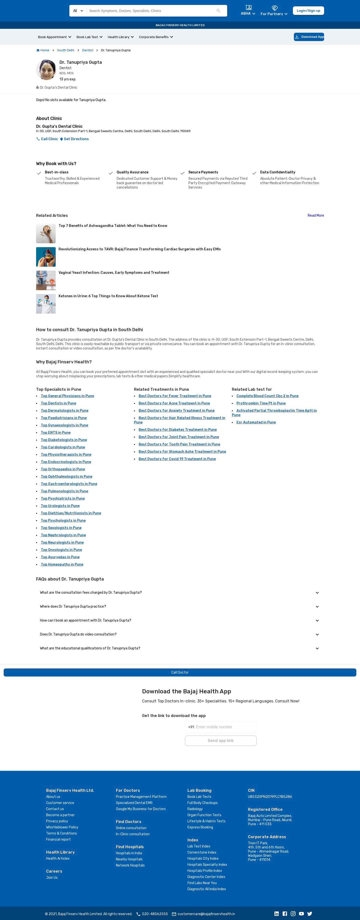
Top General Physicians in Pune (67, 396)
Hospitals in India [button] (129, 852)
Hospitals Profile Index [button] (204, 869)
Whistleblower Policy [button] (62, 826)
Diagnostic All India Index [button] (206, 888)
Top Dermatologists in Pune (64, 411)
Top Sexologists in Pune (61, 528)
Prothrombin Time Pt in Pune (261, 403)
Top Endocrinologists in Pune (66, 462)
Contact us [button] (55, 807)
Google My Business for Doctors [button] (141, 807)
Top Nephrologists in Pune (63, 535)
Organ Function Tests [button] (204, 814)
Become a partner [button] (60, 814)
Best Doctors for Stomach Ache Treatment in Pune (182, 452)
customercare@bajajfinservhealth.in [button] (203, 913)
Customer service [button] (60, 801)
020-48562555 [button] (152, 913)
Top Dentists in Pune (58, 403)
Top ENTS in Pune (56, 433)
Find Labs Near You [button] (202, 881)
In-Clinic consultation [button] (133, 833)
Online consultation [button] (131, 827)
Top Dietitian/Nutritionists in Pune (71, 513)
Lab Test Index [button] (198, 845)
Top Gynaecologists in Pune (64, 425)
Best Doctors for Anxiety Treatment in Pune (177, 411)
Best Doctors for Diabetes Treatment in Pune (178, 430)
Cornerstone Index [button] (201, 851)
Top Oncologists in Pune (61, 550)
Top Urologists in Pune (60, 506)
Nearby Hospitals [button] (129, 858)
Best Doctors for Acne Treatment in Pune (174, 403)
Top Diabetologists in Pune (64, 440)
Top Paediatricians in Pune (64, 418)
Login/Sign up (308, 10)
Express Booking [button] (200, 826)
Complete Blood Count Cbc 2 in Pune (267, 396)
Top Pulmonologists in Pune (64, 491)
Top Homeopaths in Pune (62, 564)
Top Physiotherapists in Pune (66, 455)
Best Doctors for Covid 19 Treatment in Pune (177, 459)
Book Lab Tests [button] (199, 795)
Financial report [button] (58, 838)
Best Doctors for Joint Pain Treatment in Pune (179, 437)
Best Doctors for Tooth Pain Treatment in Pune (179, 444)
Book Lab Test (87, 37)
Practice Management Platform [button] (141, 795)
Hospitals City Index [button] (203, 857)
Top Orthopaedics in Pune (63, 469)
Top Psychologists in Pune (63, 520)
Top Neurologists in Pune (62, 542)
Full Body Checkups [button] (202, 801)
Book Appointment (52, 37)
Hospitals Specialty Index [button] (207, 863)
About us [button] (53, 795)
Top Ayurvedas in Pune (60, 557)
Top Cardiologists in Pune (63, 447)
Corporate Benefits (154, 37)
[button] (278, 912)
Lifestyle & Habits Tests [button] (206, 820)
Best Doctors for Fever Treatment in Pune (175, 396)
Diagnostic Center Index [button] (206, 875)
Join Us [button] (52, 876)
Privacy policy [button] (57, 820)
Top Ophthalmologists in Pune (66, 477)
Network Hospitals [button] (130, 864)
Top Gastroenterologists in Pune (69, 484)
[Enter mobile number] (226, 723)
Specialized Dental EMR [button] (134, 801)
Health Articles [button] (58, 857)
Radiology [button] (195, 807)
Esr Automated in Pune (256, 422)
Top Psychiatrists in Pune (63, 499)
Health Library (118, 37)
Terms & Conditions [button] (61, 832)
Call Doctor (180, 672)
